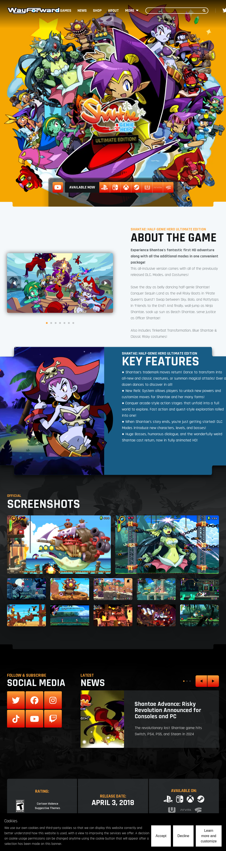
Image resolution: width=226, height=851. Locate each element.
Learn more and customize (209, 836)
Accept (161, 836)
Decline (183, 836)
